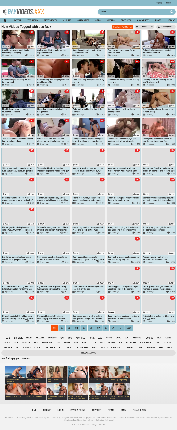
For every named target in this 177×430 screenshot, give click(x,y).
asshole (80, 338)
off (58, 343)
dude (118, 338)
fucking (149, 338)
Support (96, 410)
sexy (102, 343)
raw (76, 343)
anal (85, 342)
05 (84, 328)
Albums (67, 20)
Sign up (159, 3)
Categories (83, 20)
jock (68, 347)
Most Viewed (50, 20)
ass (100, 338)
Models (110, 20)
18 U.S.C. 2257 (139, 410)
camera (27, 347)
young (168, 342)
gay (62, 338)
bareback (145, 342)
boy (120, 343)
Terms (111, 410)
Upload (171, 20)
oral (159, 338)
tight (140, 347)
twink (67, 342)
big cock (116, 347)
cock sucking (81, 347)
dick (94, 347)
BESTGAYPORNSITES (122, 27)
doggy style (49, 348)
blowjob (131, 342)
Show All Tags (88, 353)
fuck (7, 342)
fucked (168, 338)
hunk (91, 338)
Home (4, 20)
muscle (104, 347)
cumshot (52, 338)
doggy (158, 343)
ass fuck (8, 347)
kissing (109, 338)
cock (37, 347)
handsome (136, 338)
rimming (151, 347)
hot (60, 347)
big (70, 338)
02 (62, 328)
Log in (168, 3)
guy (18, 347)
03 (69, 328)
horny (111, 343)
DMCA (123, 410)
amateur (25, 343)
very (161, 348)
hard (7, 338)
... (120, 328)
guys (36, 343)
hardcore (47, 342)
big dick (18, 338)
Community (143, 20)
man (16, 343)
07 (98, 328)
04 (76, 328)
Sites (98, 20)
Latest (17, 20)
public (169, 348)
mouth (29, 338)
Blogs (158, 20)
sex (126, 338)
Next (129, 328)
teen (93, 343)
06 (91, 328)
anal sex (40, 338)
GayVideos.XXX (85, 425)
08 (106, 328)
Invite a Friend (78, 410)
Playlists (126, 20)
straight (129, 347)
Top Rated (33, 20)
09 (113, 328)
